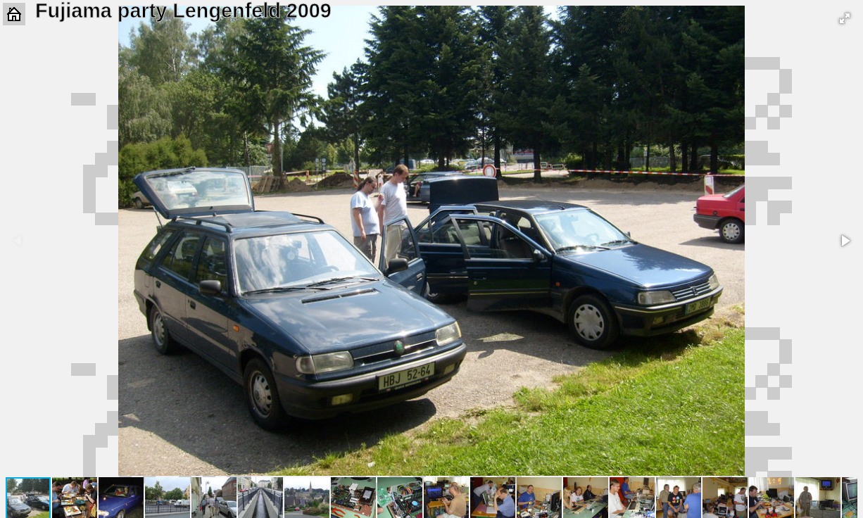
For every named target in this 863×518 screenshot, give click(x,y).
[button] (844, 18)
